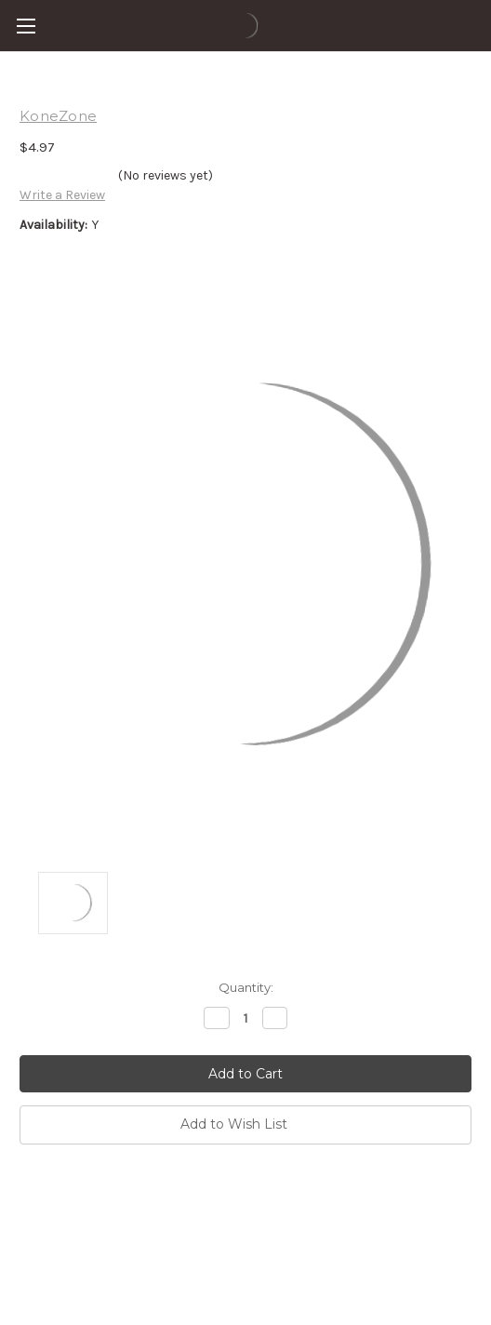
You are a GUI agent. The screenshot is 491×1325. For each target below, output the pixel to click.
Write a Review (62, 195)
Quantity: (246, 987)
